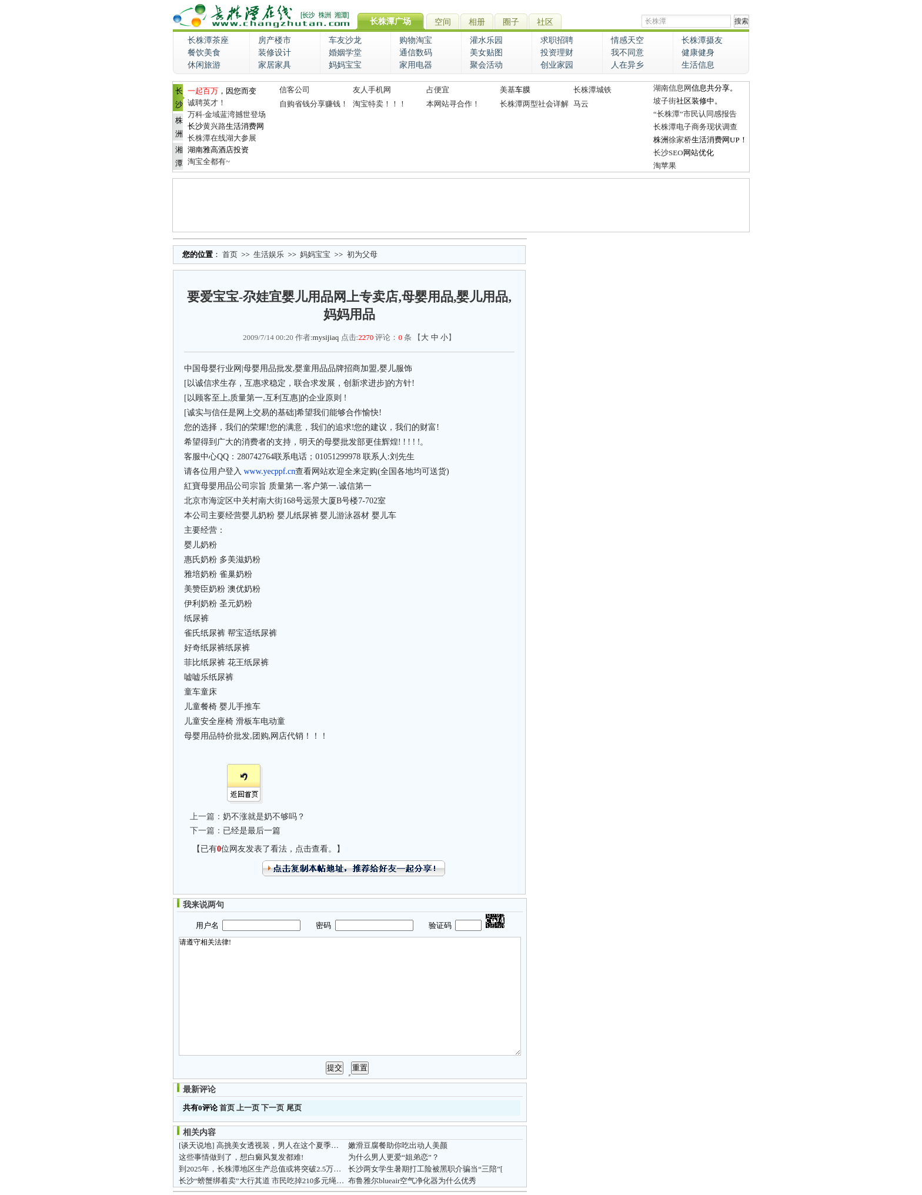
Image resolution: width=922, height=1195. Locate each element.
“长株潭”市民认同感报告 (695, 113)
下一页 (272, 1107)
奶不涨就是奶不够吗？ (264, 816)
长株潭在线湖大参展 (222, 137)
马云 (581, 103)
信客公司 (294, 89)
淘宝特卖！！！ (379, 103)
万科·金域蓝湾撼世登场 (227, 114)
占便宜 (437, 89)
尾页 (294, 1107)
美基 (507, 89)
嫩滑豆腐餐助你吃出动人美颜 (397, 1145)
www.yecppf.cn (270, 471)
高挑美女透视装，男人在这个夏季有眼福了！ (292, 1145)
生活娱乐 (268, 254)
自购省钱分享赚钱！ (313, 103)
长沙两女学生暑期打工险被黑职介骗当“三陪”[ (425, 1168)
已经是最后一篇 (251, 830)
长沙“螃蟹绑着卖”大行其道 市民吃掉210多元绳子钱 (265, 1180)
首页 (230, 254)
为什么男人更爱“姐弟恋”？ (393, 1157)
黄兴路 (214, 126)
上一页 (247, 1107)
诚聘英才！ (207, 102)
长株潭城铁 (592, 89)
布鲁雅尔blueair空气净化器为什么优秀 (412, 1180)
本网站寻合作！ (453, 103)
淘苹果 (664, 165)
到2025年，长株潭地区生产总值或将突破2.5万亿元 (264, 1168)
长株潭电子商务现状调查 (695, 126)
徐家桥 (680, 139)
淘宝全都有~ (209, 161)
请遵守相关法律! (350, 996)
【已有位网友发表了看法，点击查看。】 (268, 848)
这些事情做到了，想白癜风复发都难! (241, 1157)
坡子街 (664, 100)
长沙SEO (668, 152)
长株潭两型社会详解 (534, 103)
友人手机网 (372, 89)
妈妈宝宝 (315, 254)
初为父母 (362, 254)
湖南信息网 (672, 88)
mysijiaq (326, 337)
